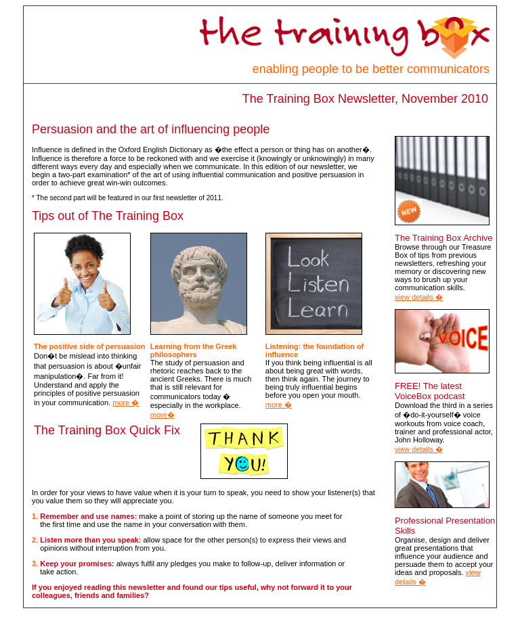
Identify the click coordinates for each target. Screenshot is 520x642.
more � (125, 402)
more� (162, 415)
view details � (419, 297)
